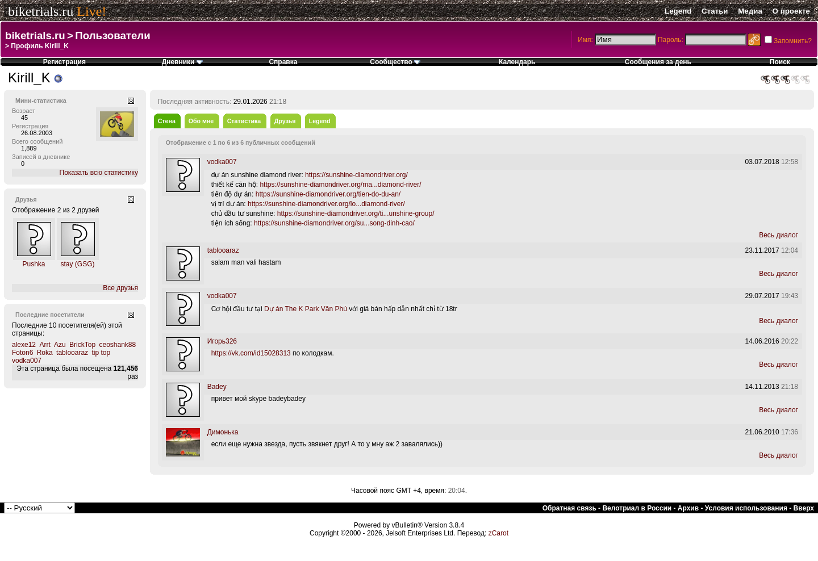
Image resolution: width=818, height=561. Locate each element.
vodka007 (26, 361)
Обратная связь (569, 508)
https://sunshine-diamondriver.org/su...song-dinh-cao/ (334, 223)
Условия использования (746, 508)
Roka (45, 353)
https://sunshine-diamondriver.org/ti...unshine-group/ (356, 213)
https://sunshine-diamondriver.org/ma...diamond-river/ (340, 185)
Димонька (223, 432)
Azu (60, 345)
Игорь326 (222, 341)
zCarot (498, 533)
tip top (100, 353)
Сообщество (395, 62)
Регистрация (64, 62)
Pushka (33, 264)
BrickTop (82, 345)
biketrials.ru (40, 11)
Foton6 (22, 353)
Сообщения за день (658, 62)
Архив (688, 508)
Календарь (517, 62)
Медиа (750, 11)
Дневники (182, 62)
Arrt (44, 345)
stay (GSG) (77, 264)
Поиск (780, 62)
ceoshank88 (117, 345)
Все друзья (120, 288)
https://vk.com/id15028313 (251, 353)
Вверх (804, 508)
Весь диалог (778, 235)
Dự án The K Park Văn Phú (305, 309)
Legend (678, 11)
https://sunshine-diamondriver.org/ (356, 175)
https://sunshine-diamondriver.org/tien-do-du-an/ (328, 194)
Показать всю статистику (99, 173)
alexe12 (24, 345)
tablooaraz (72, 353)
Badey (217, 387)
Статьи (715, 11)
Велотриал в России (636, 508)
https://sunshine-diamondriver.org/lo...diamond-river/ (326, 204)
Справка (283, 62)
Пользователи (112, 35)
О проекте (791, 11)
